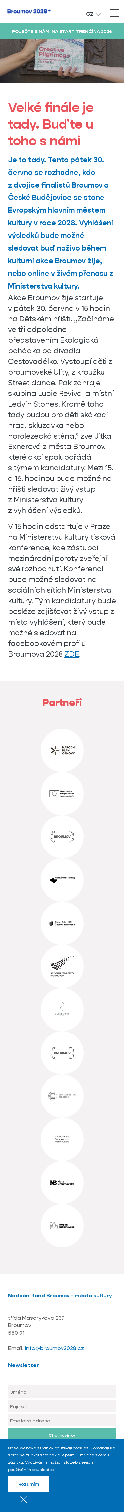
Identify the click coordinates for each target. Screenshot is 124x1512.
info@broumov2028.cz (54, 1348)
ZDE (71, 654)
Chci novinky (62, 1435)
